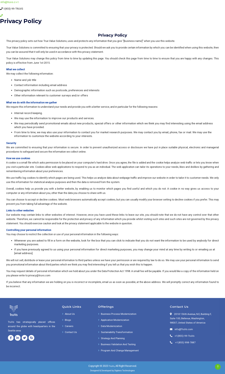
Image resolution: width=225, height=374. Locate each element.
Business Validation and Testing (118, 344)
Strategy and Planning (113, 338)
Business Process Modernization (118, 313)
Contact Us (199, 6)
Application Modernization (115, 320)
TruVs (112, 366)
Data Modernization (111, 326)
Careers (182, 6)
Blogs (168, 6)
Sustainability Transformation (117, 332)
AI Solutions (118, 6)
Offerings (136, 6)
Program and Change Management (120, 350)
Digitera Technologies (125, 370)
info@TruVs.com (184, 329)
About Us (154, 6)
